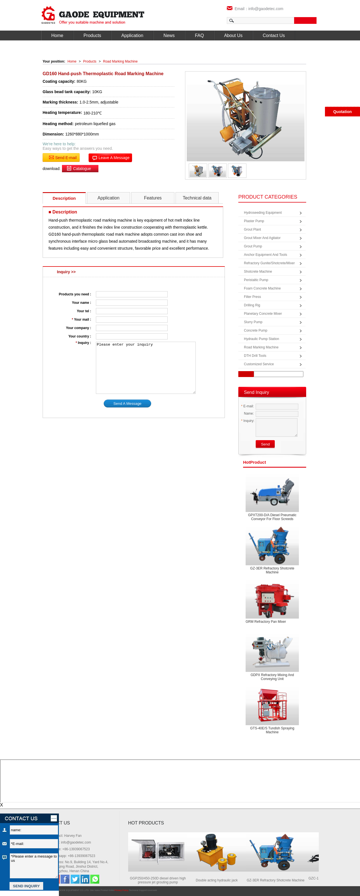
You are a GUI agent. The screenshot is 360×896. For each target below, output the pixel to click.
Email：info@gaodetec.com (255, 8)
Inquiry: (247, 421)
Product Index (107, 890)
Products (92, 35)
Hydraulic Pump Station (261, 339)
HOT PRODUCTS (146, 823)
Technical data (197, 198)
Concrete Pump (255, 330)
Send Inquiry (256, 392)
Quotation (342, 111)
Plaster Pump (254, 221)
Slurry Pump (253, 322)
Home (57, 35)
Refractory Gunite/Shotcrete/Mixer (269, 263)
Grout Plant (252, 229)
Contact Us (274, 35)
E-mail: (247, 406)
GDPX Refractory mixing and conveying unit (272, 677)
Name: (247, 413)
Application (132, 35)
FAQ (199, 35)
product (254, 462)
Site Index (95, 890)
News (169, 35)
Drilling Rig (252, 305)
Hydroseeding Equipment (263, 213)
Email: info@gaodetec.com (71, 842)
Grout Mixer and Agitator (262, 238)
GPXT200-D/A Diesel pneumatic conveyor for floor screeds (272, 517)
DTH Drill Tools (255, 356)
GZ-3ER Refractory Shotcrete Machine (272, 570)
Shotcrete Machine (258, 272)
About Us (233, 35)
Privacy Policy (121, 890)
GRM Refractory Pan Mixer (266, 622)
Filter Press (252, 297)
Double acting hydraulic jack (218, 880)
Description (64, 198)
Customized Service (259, 364)
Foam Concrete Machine (262, 288)
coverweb (152, 890)
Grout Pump (253, 246)
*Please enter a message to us (34, 865)
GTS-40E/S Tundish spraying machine (272, 730)
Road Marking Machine (120, 61)
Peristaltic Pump (256, 280)
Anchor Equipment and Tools (265, 255)
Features (152, 198)
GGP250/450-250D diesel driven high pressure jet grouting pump (160, 880)
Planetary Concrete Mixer (263, 314)
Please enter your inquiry (146, 368)
